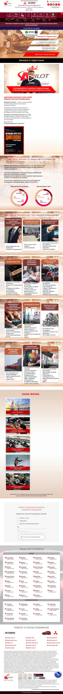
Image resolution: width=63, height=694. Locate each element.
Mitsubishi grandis (10, 648)
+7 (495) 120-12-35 (10, 587)
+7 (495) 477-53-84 (38, 582)
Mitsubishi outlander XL (32, 643)
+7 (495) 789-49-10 (10, 573)
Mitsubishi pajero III (31, 645)
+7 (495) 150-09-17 (52, 592)
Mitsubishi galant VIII (10, 645)
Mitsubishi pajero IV (52, 640)
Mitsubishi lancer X (10, 638)
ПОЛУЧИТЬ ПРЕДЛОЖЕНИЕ (31, 537)
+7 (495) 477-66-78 (52, 615)
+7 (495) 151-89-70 (38, 568)
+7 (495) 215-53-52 (52, 577)
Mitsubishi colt (9, 643)
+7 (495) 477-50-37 (52, 563)
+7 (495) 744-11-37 (24, 587)
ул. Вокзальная (9, 615)
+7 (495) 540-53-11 (24, 592)
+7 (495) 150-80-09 (38, 605)
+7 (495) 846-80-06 (24, 619)
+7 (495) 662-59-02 (52, 587)
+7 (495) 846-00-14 (10, 592)
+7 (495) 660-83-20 (38, 596)
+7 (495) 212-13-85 (52, 610)
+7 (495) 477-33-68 (10, 568)
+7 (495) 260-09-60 (38, 587)
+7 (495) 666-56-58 (38, 615)
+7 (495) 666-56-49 (10, 610)
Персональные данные (42, 689)
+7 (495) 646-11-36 (10, 577)
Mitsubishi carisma (31, 648)
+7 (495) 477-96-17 (10, 582)
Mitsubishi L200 (30, 638)
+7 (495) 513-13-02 (24, 563)
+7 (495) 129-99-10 (38, 577)
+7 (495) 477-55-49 (24, 615)
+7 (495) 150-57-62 (52, 568)
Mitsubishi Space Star (52, 645)
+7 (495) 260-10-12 (52, 559)
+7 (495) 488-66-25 (10, 605)
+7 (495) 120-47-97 (10, 619)
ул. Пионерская (52, 605)
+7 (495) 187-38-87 (24, 605)
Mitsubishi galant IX (52, 638)
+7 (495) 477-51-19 (10, 596)
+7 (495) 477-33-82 (38, 559)
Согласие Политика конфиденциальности (52, 689)
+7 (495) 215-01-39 (10, 563)
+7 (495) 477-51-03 (52, 582)
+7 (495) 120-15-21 (24, 559)
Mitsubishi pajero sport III (53, 643)
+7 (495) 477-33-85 (24, 568)
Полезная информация (34, 689)
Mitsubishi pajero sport (11, 640)
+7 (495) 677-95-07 (38, 573)
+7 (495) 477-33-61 (24, 573)
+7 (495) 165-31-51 (38, 610)
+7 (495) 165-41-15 (24, 610)
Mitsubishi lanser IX (31, 640)
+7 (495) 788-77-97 (52, 573)
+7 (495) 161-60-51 (24, 596)
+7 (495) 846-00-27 (38, 563)
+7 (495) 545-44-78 (38, 592)
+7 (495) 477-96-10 (24, 582)
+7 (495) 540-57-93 (24, 577)
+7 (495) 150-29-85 (10, 559)
